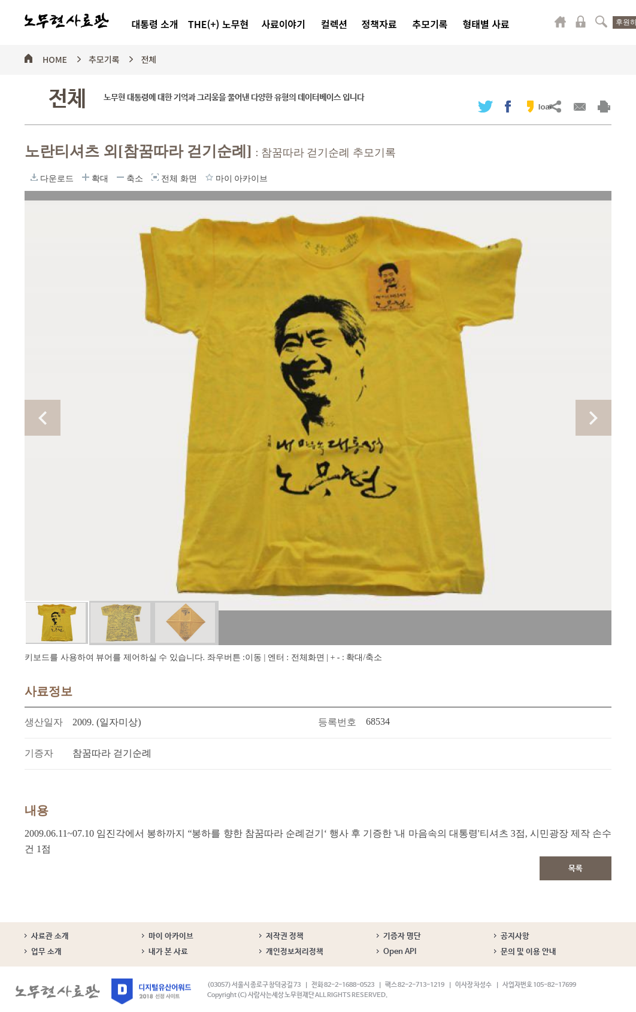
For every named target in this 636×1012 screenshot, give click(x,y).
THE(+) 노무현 (218, 24)
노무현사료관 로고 (67, 21)
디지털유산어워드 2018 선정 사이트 (151, 991)
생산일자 (44, 722)
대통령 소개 (154, 24)
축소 (120, 177)
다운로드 (34, 177)
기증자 (39, 753)
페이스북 (507, 106)
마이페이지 (560, 21)
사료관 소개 (50, 936)
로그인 (581, 21)
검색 (601, 21)
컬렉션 (334, 24)
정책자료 (379, 24)
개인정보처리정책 (294, 951)
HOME (55, 57)
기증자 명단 (402, 936)
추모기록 (430, 24)
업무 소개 (46, 951)
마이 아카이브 (171, 936)
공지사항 (515, 936)
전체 (148, 57)
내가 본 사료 (168, 951)
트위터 (485, 106)
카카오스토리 (530, 106)
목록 (575, 868)
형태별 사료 (485, 24)
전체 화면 (155, 177)
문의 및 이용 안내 (528, 951)
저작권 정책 (285, 936)
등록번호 (337, 722)
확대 (85, 177)
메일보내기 (579, 106)
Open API (399, 951)
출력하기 (603, 106)
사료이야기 (283, 24)
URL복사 (554, 106)
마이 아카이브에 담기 (209, 177)
